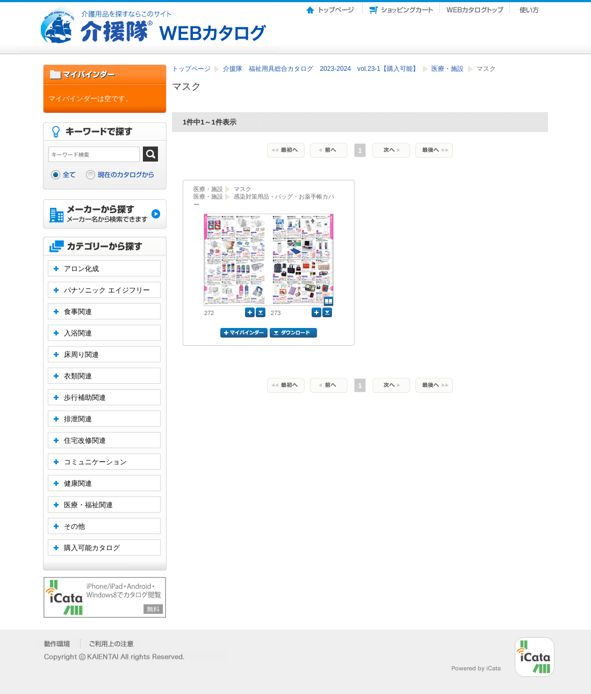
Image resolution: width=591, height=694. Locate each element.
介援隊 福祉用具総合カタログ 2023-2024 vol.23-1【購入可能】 (322, 68)
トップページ (331, 7)
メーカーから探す (105, 215)
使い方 (530, 7)
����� (58, 643)
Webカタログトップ (475, 7)
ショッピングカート (401, 7)
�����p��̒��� (111, 643)
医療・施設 (448, 68)
